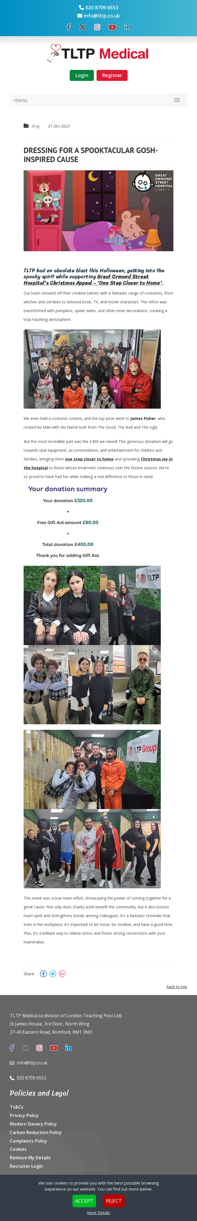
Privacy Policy (24, 1115)
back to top (177, 986)
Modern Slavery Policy (33, 1124)
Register (112, 75)
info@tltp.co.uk (102, 15)
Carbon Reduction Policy (36, 1132)
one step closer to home (89, 459)
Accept (84, 1200)
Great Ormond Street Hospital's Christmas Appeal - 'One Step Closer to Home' (93, 279)
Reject (114, 1200)
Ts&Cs (16, 1107)
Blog (36, 126)
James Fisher (143, 418)
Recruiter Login (26, 1166)
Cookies (18, 1149)
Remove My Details (30, 1158)
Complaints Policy (28, 1141)
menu (20, 100)
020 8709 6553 (101, 7)
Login (81, 75)
